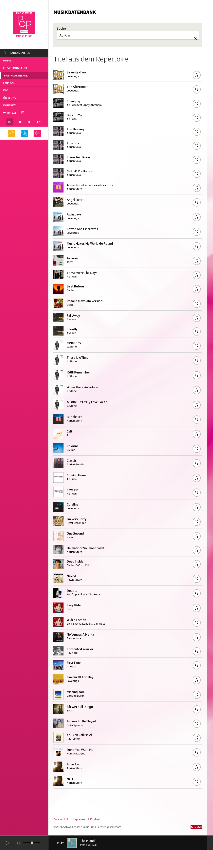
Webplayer (13, 113)
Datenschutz (61, 819)
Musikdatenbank (16, 75)
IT (29, 121)
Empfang (9, 82)
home (7, 60)
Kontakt (9, 105)
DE (9, 121)
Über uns (9, 97)
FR (19, 121)
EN (38, 121)
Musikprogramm (15, 68)
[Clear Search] (195, 38)
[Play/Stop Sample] (196, 75)
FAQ (5, 90)
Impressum (80, 819)
